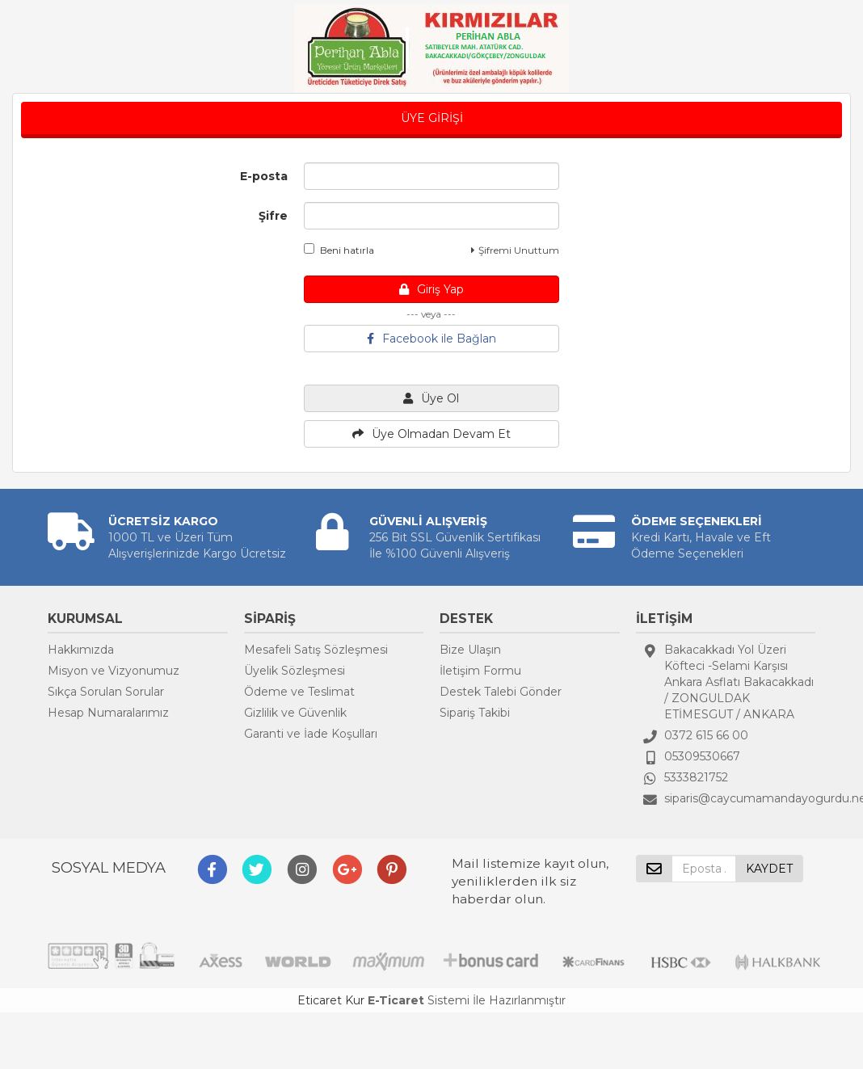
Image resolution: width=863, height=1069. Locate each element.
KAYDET (769, 868)
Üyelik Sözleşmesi (294, 670)
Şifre (273, 215)
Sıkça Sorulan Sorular (106, 691)
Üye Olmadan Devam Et (431, 434)
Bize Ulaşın (470, 649)
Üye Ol (431, 398)
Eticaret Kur (330, 1000)
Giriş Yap (431, 289)
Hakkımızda (81, 649)
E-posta (264, 176)
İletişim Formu (480, 670)
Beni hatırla (339, 249)
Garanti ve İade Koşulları (310, 733)
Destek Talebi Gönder (501, 691)
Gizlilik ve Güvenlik (295, 712)
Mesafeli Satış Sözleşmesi (316, 649)
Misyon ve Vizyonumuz (113, 670)
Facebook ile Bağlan (431, 338)
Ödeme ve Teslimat (299, 691)
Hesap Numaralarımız (108, 712)
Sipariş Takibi (475, 712)
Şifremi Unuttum (515, 250)
